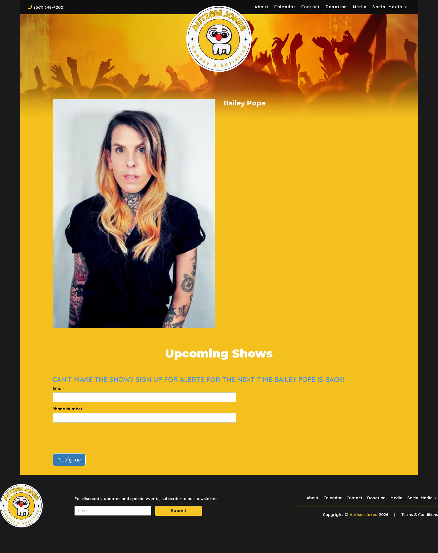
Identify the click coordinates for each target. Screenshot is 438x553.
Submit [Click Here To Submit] (178, 510)
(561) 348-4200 (48, 7)
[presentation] (96, 438)
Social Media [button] (389, 6)
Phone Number (67, 408)
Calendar (285, 6)
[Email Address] (113, 510)
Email (58, 388)
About (261, 6)
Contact (310, 6)
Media (360, 6)
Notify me (69, 459)
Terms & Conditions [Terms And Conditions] (419, 514)
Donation (336, 6)
